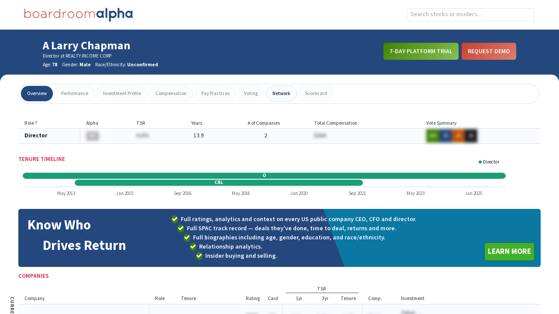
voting (251, 93)
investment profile (122, 93)
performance (74, 93)
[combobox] (471, 14)
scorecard (316, 93)
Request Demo (489, 51)
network (281, 93)
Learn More (509, 251)
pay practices (215, 93)
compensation (170, 93)
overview (37, 93)
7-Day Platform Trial (421, 51)
